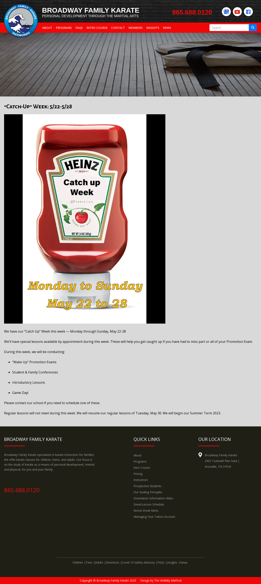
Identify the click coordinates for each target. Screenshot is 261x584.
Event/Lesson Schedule (149, 504)
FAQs (79, 28)
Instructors (141, 480)
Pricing (138, 474)
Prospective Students (147, 486)
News (167, 28)
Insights (152, 28)
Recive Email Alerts (146, 510)
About (47, 28)
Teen (89, 562)
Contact (118, 28)
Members (135, 28)
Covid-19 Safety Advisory (138, 562)
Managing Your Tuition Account (154, 517)
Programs (64, 28)
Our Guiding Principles (148, 492)
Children (77, 562)
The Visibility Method (167, 580)
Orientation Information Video (153, 498)
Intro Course (96, 28)
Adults (99, 562)
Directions (112, 562)
